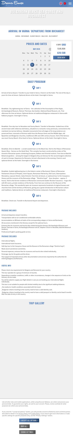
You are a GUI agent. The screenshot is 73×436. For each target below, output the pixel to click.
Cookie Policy (35, 414)
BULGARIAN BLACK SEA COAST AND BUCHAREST (36, 14)
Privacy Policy (23, 414)
